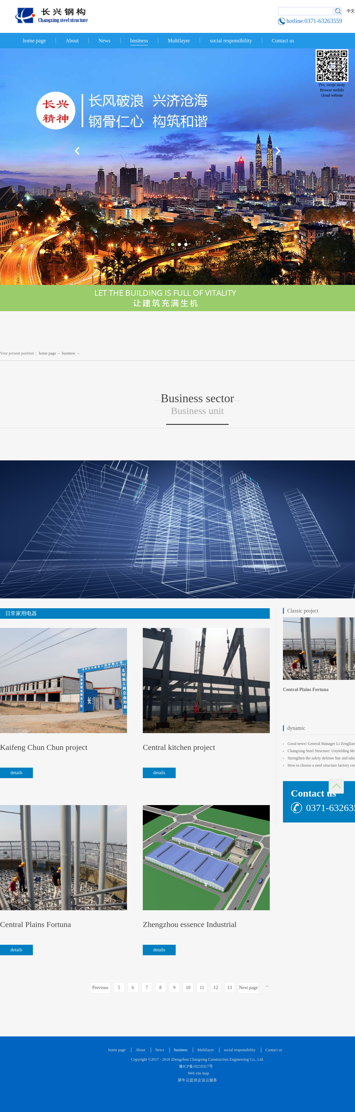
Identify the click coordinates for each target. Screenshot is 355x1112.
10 (188, 987)
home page (34, 40)
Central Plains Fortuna (35, 924)
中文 (351, 11)
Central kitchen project (179, 747)
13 (229, 987)
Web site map (197, 1073)
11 (202, 987)
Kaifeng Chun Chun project (44, 747)
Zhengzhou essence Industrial (190, 924)
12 (216, 987)
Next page (248, 987)
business (68, 353)
